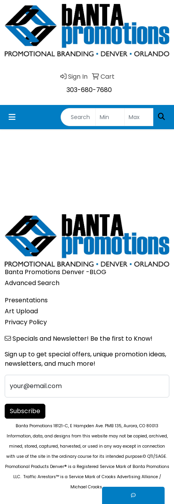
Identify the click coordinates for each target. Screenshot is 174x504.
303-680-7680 (89, 89)
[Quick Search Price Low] (110, 117)
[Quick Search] (78, 117)
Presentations (26, 300)
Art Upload (21, 311)
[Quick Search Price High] (139, 117)
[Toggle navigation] (12, 117)
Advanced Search (32, 282)
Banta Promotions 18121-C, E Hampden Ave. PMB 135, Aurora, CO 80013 (87, 426)
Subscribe (25, 410)
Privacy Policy (26, 322)
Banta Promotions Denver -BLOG (55, 271)
